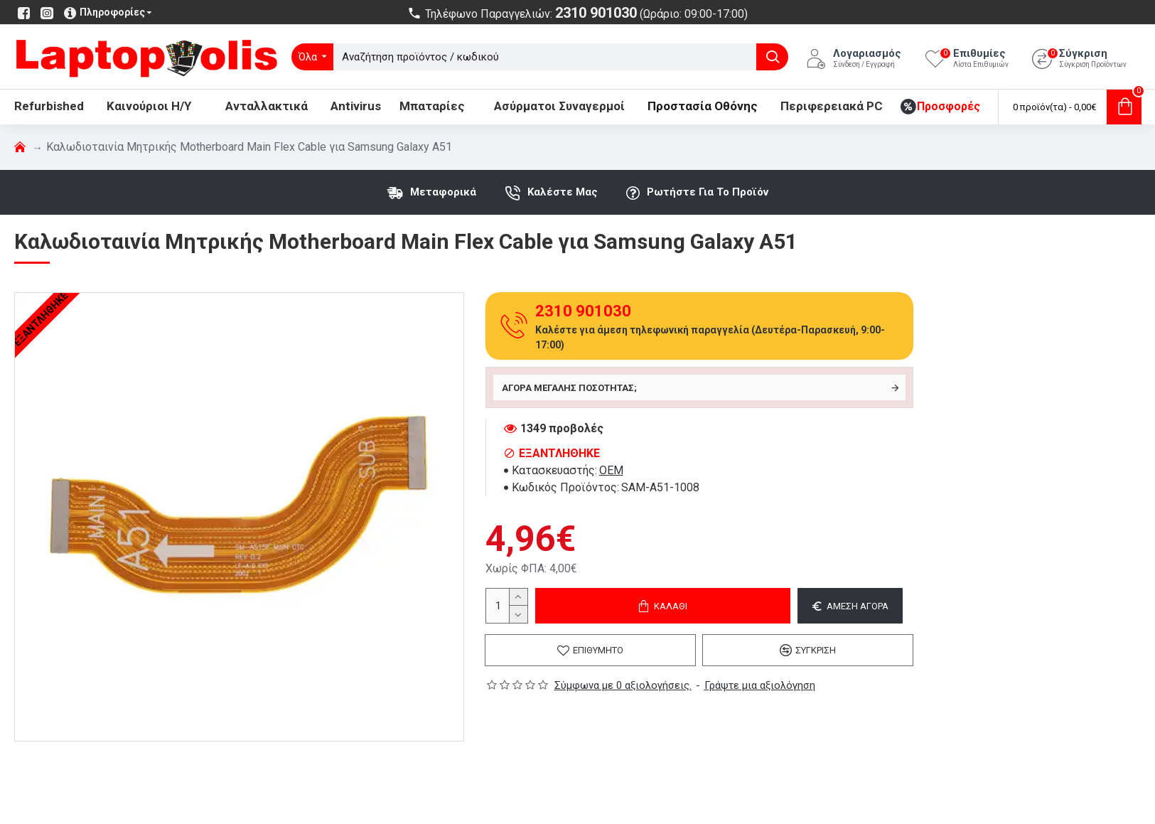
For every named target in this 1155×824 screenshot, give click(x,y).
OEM (611, 470)
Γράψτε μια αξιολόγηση (759, 685)
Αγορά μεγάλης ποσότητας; (569, 387)
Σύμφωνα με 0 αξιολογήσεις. (623, 685)
